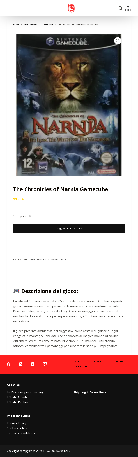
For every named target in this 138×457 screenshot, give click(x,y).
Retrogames (51, 259)
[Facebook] (8, 364)
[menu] (8, 8)
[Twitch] (45, 364)
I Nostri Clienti (17, 397)
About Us (121, 361)
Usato (65, 259)
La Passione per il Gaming (25, 392)
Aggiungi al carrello (69, 228)
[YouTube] (32, 364)
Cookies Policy (17, 428)
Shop (76, 361)
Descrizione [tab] (69, 275)
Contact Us (97, 361)
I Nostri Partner (18, 402)
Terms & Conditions (21, 433)
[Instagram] (20, 364)
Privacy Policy (16, 423)
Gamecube (35, 259)
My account (80, 366)
